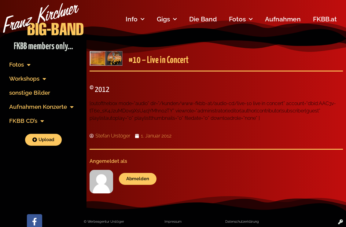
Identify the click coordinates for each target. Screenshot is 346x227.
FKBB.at (325, 19)
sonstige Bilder (29, 92)
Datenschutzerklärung (242, 221)
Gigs (167, 19)
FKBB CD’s (26, 121)
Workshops (27, 79)
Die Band (203, 19)
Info (135, 19)
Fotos (241, 19)
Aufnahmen (283, 19)
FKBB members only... (43, 46)
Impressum (173, 221)
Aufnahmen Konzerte (41, 107)
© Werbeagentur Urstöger (104, 221)
